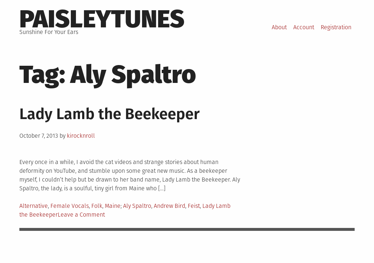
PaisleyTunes (101, 19)
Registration (336, 27)
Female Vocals (69, 205)
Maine (113, 205)
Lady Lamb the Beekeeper (109, 114)
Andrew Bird (169, 205)
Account (303, 27)
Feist (194, 205)
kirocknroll (81, 135)
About (279, 27)
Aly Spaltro (137, 205)
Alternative (33, 205)
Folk (96, 205)
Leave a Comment (81, 214)
